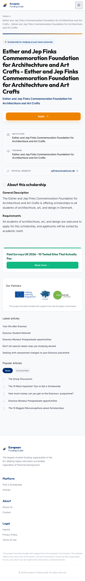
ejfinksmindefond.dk (64, 170)
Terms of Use (9, 539)
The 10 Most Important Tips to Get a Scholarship (34, 386)
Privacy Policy (10, 534)
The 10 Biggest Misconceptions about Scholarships (36, 408)
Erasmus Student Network (17, 333)
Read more (42, 265)
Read (9, 370)
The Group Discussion (20, 379)
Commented (22, 370)
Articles (7, 489)
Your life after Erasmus (15, 326)
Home (6, 16)
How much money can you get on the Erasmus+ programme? (40, 393)
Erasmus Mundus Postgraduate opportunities (27, 339)
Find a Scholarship (12, 484)
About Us (7, 507)
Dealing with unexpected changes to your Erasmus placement (36, 352)
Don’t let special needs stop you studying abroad (29, 346)
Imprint (6, 529)
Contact (7, 512)
